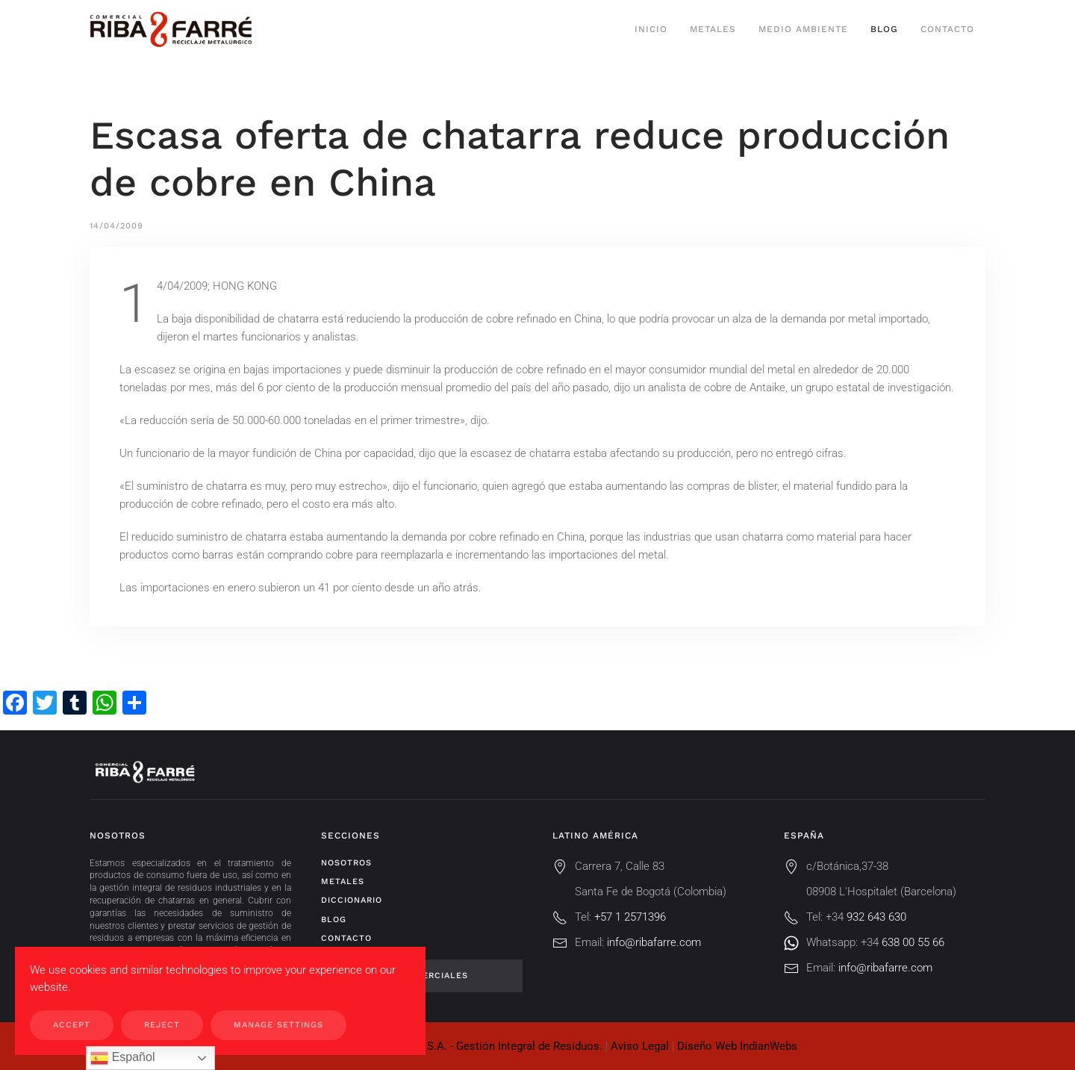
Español (122, 1058)
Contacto (947, 29)
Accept (71, 1025)
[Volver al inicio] (171, 30)
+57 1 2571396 (630, 917)
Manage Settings (278, 1025)
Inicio (651, 29)
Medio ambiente (803, 29)
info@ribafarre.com (654, 942)
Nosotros (346, 863)
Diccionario (351, 900)
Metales (713, 29)
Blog (884, 29)
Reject (162, 1025)
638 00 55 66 (913, 942)
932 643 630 (876, 917)
